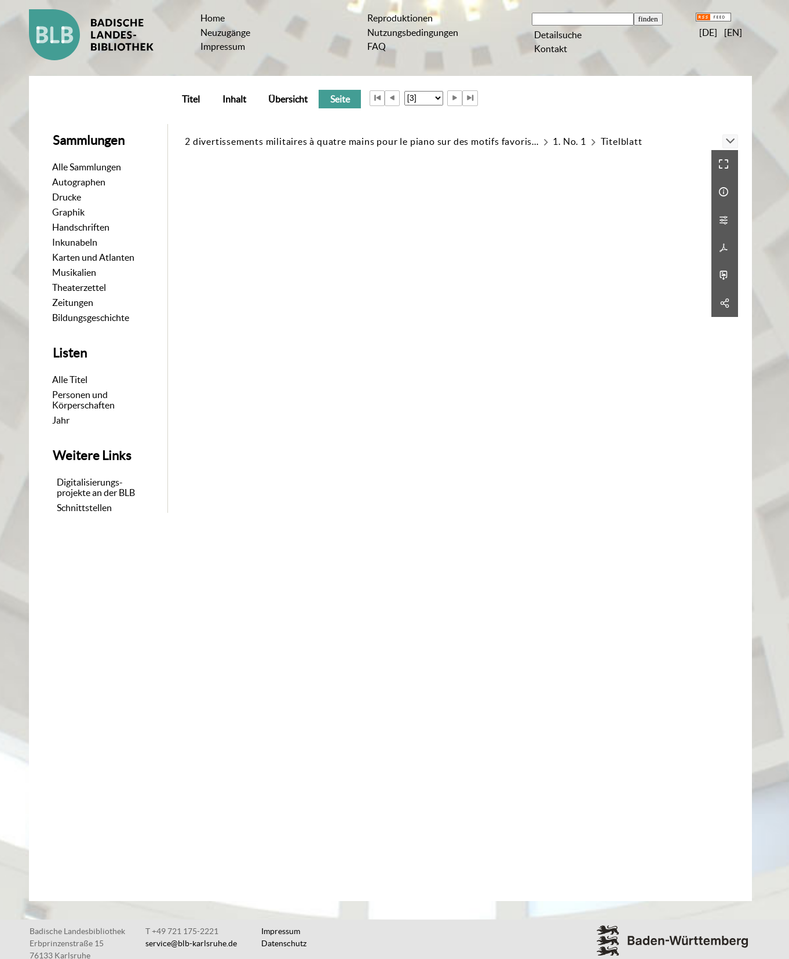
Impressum (222, 46)
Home (212, 18)
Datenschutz (283, 943)
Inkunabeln (74, 242)
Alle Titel (69, 379)
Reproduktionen (400, 18)
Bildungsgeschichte (90, 317)
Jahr (61, 420)
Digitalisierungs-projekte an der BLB (96, 487)
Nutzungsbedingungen (412, 32)
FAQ (376, 46)
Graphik (68, 212)
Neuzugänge (225, 32)
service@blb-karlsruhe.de (191, 943)
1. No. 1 (569, 141)
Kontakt (550, 48)
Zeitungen (72, 302)
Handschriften (80, 227)
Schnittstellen (84, 507)
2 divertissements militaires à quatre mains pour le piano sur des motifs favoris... (361, 141)
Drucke (66, 197)
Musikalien (74, 272)
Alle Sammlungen (86, 167)
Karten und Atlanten (93, 257)
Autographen (78, 182)
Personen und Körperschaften (83, 399)
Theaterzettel (79, 287)
